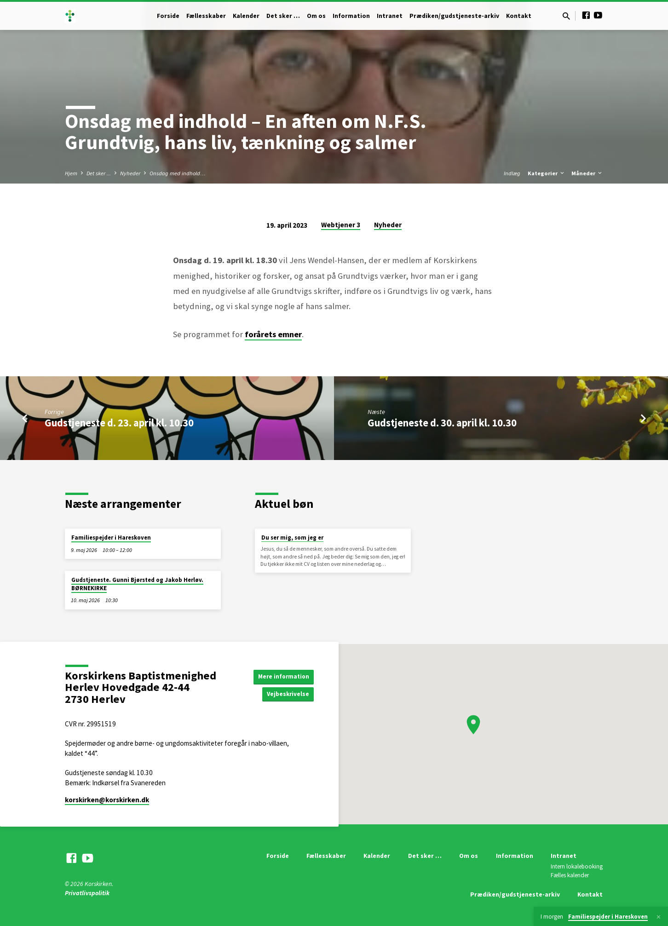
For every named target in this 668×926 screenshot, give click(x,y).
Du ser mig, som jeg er (292, 537)
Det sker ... (98, 173)
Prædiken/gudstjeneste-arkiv (454, 16)
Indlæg (512, 173)
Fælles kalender (570, 875)
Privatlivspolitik (87, 893)
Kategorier (546, 173)
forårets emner (273, 334)
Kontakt (518, 16)
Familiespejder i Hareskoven (111, 537)
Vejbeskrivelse (287, 694)
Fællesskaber (206, 16)
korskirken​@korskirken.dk (107, 799)
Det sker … (283, 16)
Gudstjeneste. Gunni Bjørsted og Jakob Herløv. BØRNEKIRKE (137, 584)
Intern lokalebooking (577, 866)
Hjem (71, 173)
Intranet (390, 16)
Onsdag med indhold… (178, 173)
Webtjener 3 (340, 224)
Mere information (282, 676)
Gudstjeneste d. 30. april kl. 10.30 (442, 422)
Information (351, 16)
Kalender (246, 16)
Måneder (587, 173)
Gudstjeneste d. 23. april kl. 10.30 (119, 422)
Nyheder (130, 173)
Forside (168, 16)
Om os (316, 16)
